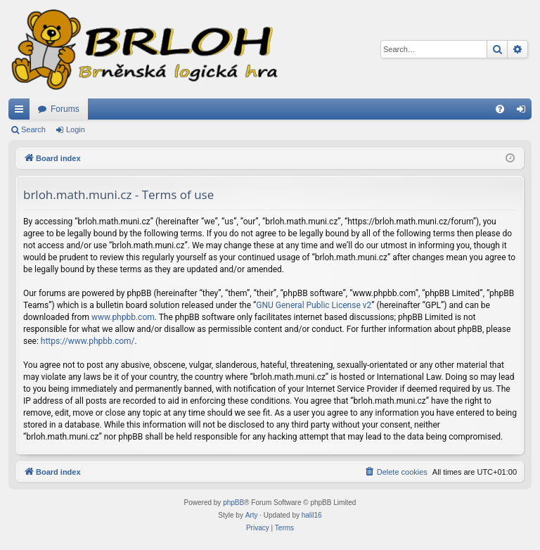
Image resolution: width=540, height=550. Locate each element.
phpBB (233, 502)
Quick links (22, 112)
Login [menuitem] (524, 112)
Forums (65, 109)
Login (75, 129)
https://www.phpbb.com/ (88, 341)
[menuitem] (499, 109)
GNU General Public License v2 (313, 305)
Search (33, 129)
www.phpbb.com (123, 317)
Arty (251, 515)
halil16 (312, 515)
